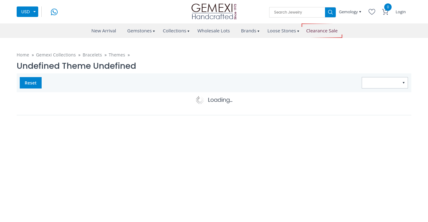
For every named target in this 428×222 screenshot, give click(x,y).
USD (25, 12)
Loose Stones (281, 30)
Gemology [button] (349, 11)
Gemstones (139, 30)
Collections (174, 30)
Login (401, 11)
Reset (31, 83)
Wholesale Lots (213, 30)
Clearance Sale (322, 30)
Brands (248, 30)
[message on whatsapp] (54, 11)
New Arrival (103, 30)
